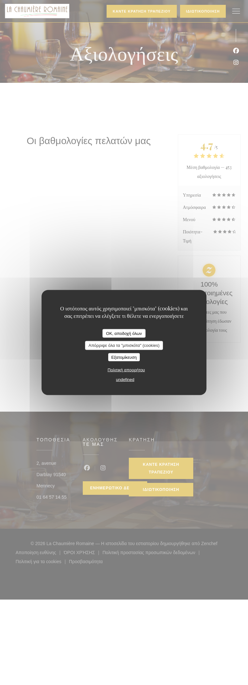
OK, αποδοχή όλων (124, 333)
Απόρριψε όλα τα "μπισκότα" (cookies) (124, 345)
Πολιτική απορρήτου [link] (126, 369)
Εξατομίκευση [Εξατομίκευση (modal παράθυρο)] (124, 357)
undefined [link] (125, 379)
